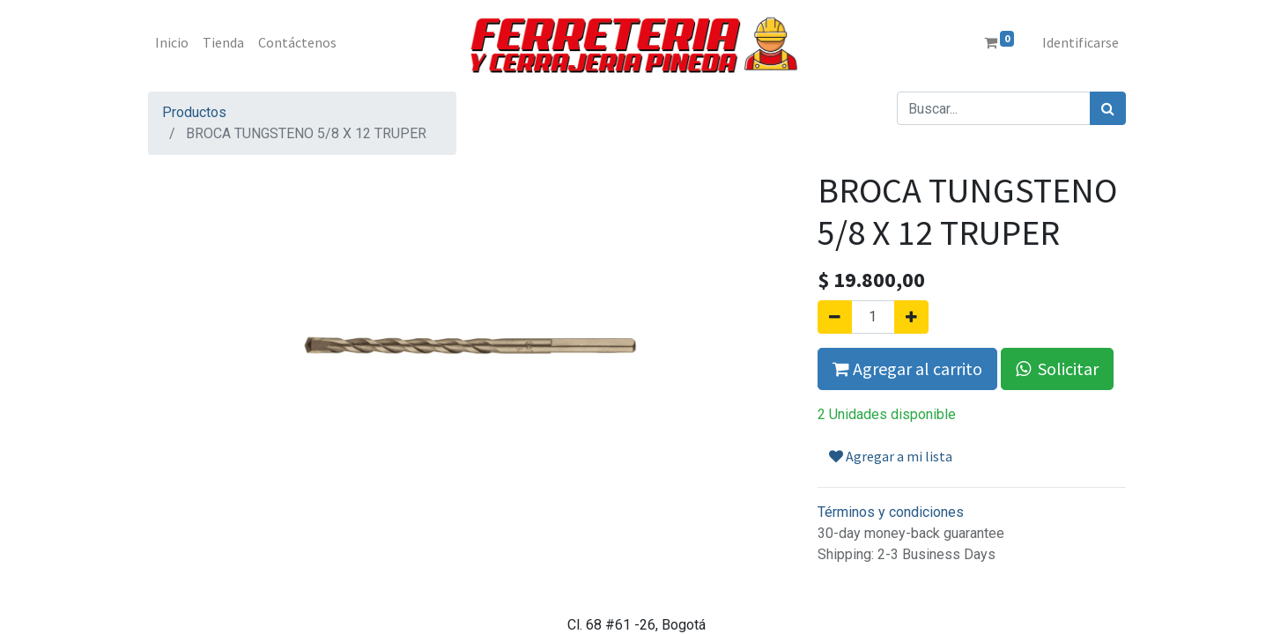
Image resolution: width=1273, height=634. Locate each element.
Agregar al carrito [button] (907, 369)
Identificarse (1080, 42)
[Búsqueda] (1108, 108)
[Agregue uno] (911, 317)
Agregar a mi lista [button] (890, 456)
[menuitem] (172, 42)
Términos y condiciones (891, 512)
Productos (194, 112)
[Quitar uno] (835, 317)
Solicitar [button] (1057, 369)
